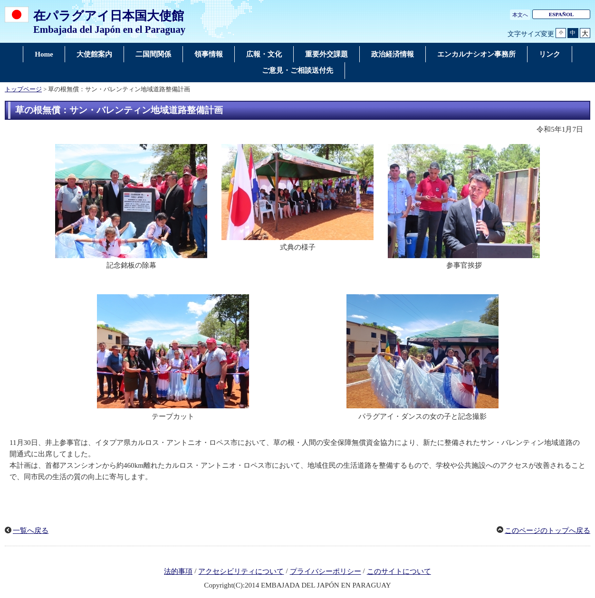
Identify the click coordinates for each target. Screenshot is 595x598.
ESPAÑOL (561, 14)
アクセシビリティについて (241, 571)
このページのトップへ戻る (547, 530)
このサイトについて (399, 571)
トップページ (23, 89)
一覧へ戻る (30, 530)
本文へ (520, 15)
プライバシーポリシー (325, 571)
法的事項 (178, 571)
